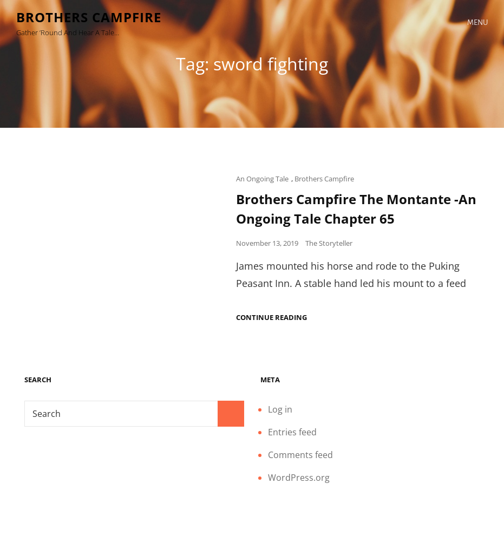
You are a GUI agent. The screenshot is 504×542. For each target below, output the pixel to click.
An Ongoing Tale (262, 179)
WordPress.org (299, 478)
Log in (280, 409)
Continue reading (271, 317)
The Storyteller (328, 243)
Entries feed (292, 432)
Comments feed (300, 455)
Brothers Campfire (88, 17)
